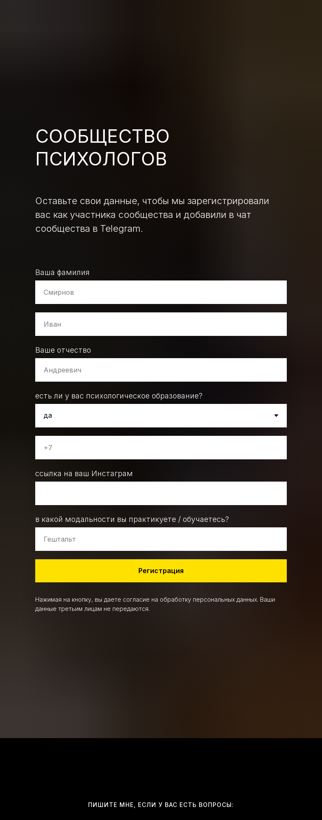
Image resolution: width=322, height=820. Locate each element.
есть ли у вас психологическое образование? (119, 395)
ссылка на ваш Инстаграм (84, 473)
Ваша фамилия (62, 272)
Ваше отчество (63, 350)
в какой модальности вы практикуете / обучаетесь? (132, 519)
